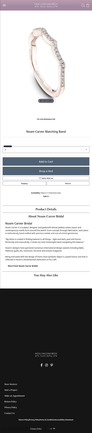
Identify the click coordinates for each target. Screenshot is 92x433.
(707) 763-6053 (46, 122)
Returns (68, 183)
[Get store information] (46, 315)
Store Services (10, 384)
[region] (46, 68)
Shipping (24, 183)
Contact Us (9, 413)
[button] (83, 5)
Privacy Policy (10, 407)
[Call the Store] (46, 311)
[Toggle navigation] (4, 5)
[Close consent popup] (51, 429)
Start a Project (10, 389)
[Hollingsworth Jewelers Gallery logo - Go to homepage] (46, 5)
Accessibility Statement (64, 420)
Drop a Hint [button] (46, 171)
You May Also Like (46, 275)
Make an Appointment (14, 395)
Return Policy (10, 401)
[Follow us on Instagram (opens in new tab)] (46, 365)
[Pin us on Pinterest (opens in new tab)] (52, 365)
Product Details (46, 209)
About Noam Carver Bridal (46, 216)
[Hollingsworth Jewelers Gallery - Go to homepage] (46, 354)
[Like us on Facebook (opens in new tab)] (42, 365)
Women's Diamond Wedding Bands (18, 16)
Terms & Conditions (47, 420)
